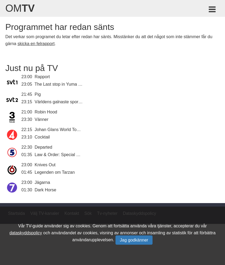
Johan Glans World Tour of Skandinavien (73, 129)
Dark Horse (45, 190)
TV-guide (34, 226)
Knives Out (45, 165)
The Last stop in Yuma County (63, 84)
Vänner (42, 119)
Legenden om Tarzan (55, 172)
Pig (38, 94)
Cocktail (42, 137)
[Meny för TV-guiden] (212, 10)
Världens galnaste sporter (59, 102)
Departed (43, 147)
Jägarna (42, 182)
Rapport (42, 76)
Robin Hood (46, 112)
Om (20, 8)
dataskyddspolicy (25, 233)
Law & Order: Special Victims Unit (67, 154)
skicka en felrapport (36, 43)
